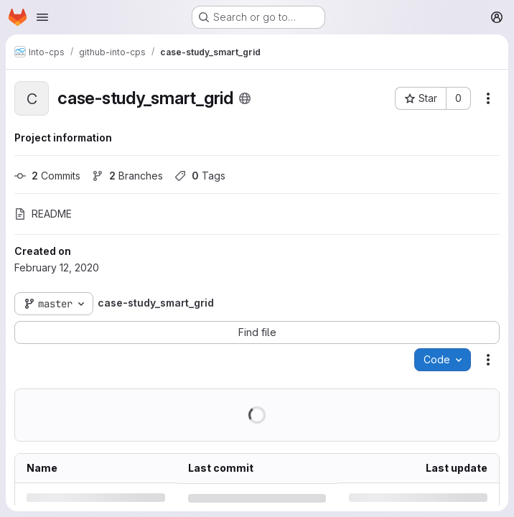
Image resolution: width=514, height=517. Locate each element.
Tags (199, 175)
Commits (47, 175)
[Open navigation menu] (42, 17)
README (43, 214)
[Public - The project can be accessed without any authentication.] (245, 98)
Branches (127, 175)
